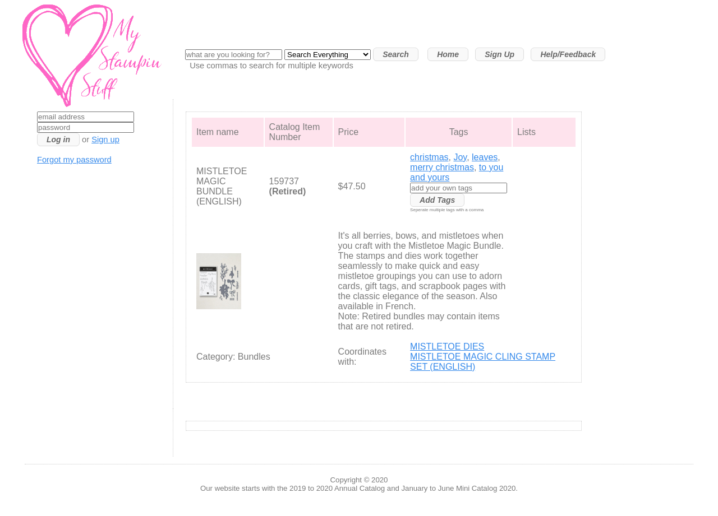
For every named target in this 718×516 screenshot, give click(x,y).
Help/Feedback (568, 54)
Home (448, 54)
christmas (429, 157)
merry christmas (442, 167)
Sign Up (499, 54)
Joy (460, 157)
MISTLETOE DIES (447, 346)
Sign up (105, 139)
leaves (485, 157)
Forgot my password (74, 159)
